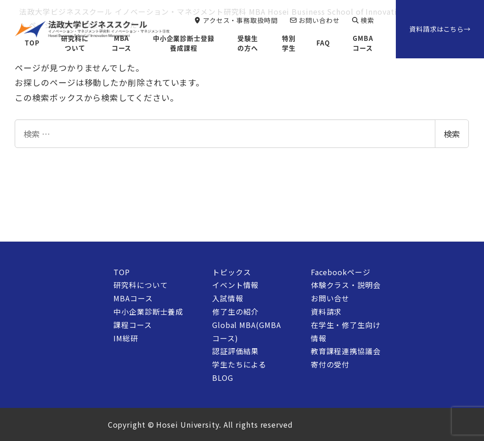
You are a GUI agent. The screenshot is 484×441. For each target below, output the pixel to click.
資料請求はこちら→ (440, 29)
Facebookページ (341, 271)
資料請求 (326, 311)
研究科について (140, 284)
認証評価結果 (235, 350)
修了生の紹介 (235, 311)
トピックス (231, 271)
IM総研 (125, 338)
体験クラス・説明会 (346, 284)
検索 (452, 134)
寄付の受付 (330, 364)
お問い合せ (330, 298)
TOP (121, 271)
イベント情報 (235, 284)
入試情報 (227, 298)
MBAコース (132, 298)
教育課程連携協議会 (346, 350)
